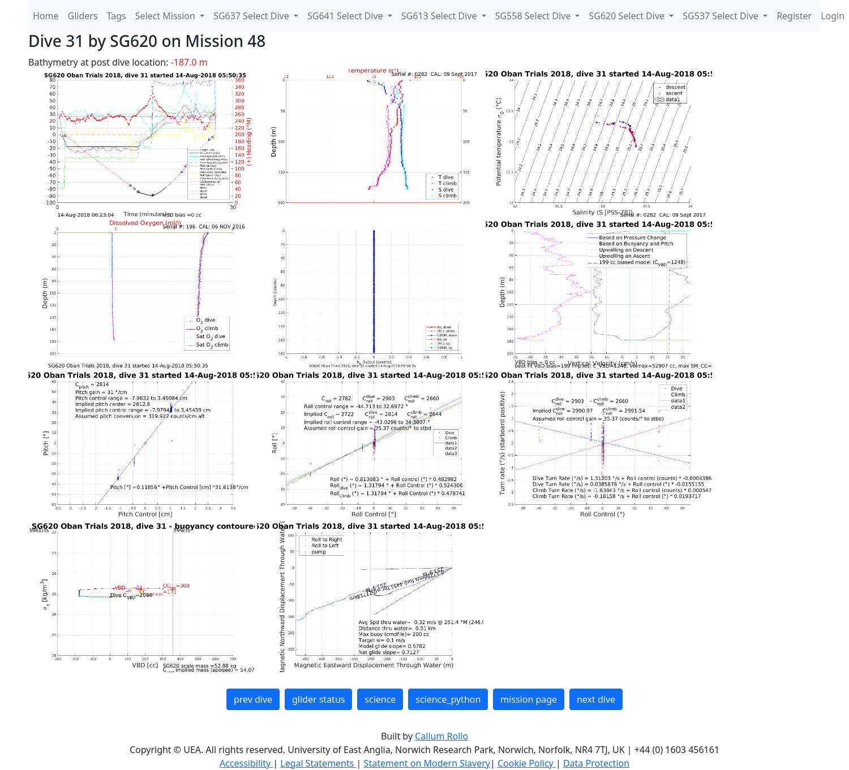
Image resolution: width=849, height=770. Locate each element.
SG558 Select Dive (534, 16)
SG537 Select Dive (722, 16)
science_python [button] (448, 699)
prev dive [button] (253, 699)
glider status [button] (318, 699)
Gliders (83, 16)
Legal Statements (318, 763)
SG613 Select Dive (440, 16)
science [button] (380, 699)
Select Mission (166, 16)
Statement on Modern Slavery (427, 763)
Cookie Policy (527, 763)
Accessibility (246, 763)
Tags (116, 16)
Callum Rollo (441, 736)
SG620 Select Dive (628, 16)
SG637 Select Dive (252, 16)
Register (794, 16)
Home (46, 16)
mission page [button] (528, 699)
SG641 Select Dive (346, 16)
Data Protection (596, 763)
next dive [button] (596, 699)
